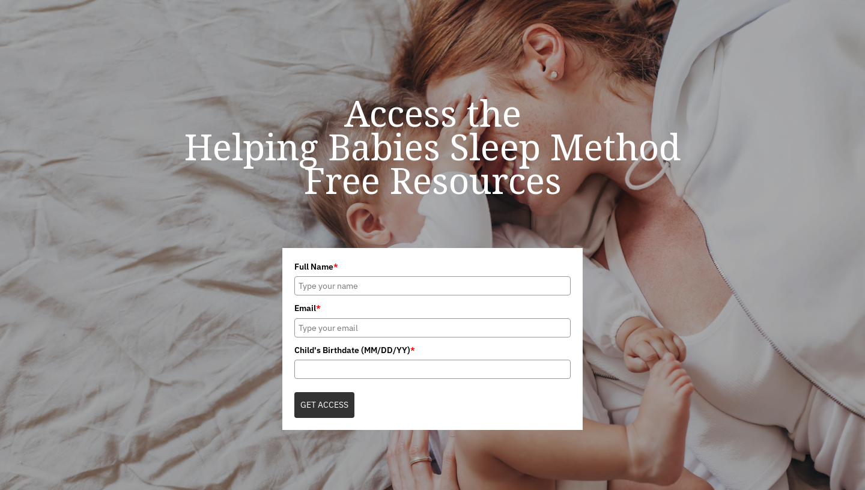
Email (307, 308)
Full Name (316, 266)
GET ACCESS (324, 404)
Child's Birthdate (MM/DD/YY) (354, 350)
